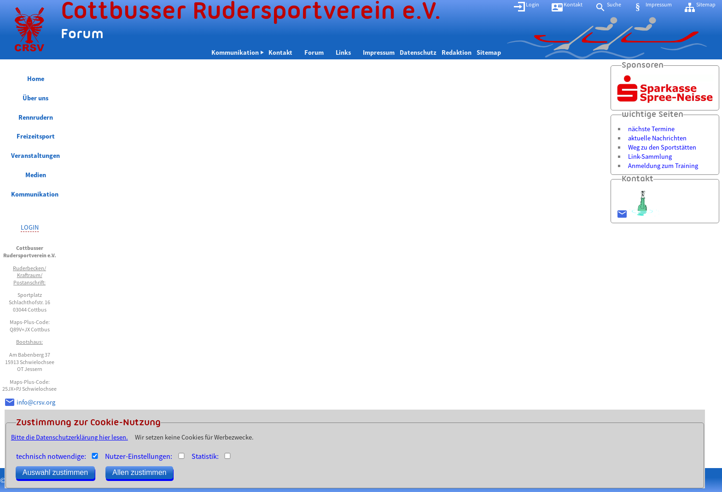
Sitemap (489, 52)
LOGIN (30, 227)
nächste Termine (651, 129)
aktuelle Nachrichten (657, 138)
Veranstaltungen (35, 155)
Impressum (379, 52)
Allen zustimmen (139, 472)
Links (347, 52)
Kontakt (283, 52)
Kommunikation (35, 194)
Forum (317, 52)
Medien (35, 175)
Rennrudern (35, 117)
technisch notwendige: (51, 456)
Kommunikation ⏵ (237, 52)
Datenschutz (418, 52)
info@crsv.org (36, 402)
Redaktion (457, 52)
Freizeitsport (36, 136)
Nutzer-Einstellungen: (138, 456)
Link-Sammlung (650, 156)
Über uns (35, 98)
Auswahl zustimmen (55, 472)
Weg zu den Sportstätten (662, 147)
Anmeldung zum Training (663, 166)
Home (35, 79)
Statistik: (205, 456)
